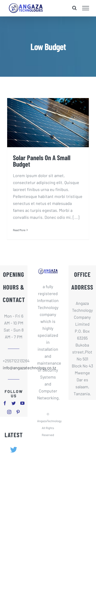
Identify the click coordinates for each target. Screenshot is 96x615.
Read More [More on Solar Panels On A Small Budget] (19, 230)
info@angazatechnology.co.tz (14, 367)
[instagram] (9, 412)
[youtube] (22, 403)
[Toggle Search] (74, 8)
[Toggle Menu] (85, 8)
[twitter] (14, 403)
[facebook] (5, 403)
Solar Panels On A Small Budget (41, 160)
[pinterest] (18, 412)
